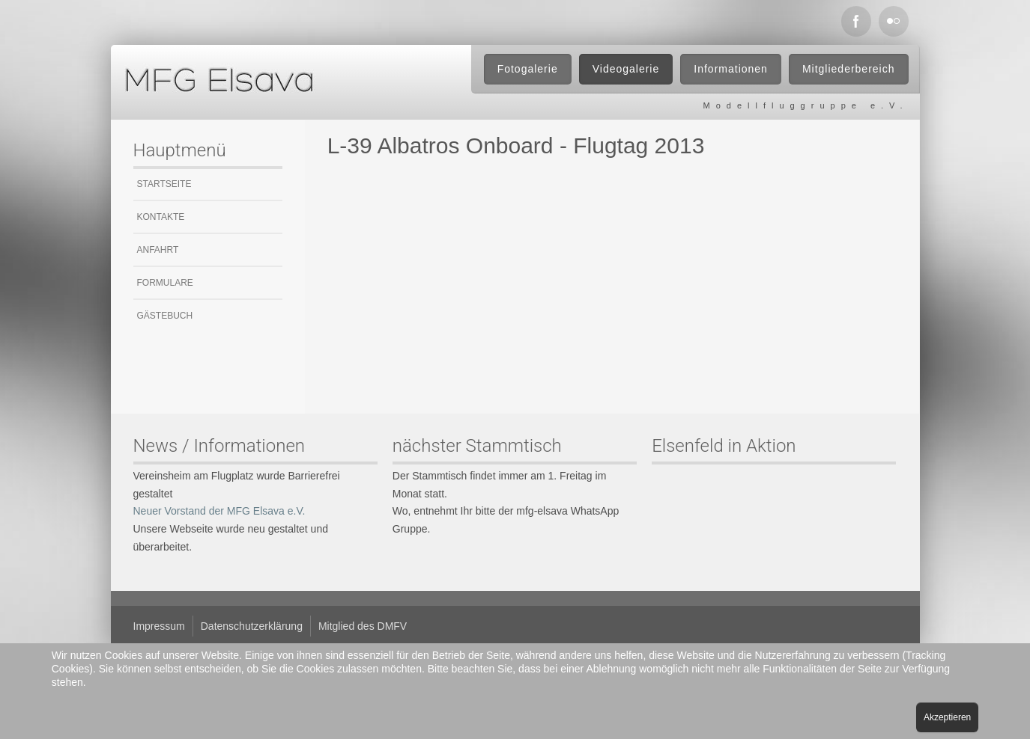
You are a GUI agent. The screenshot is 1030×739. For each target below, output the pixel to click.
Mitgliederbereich (848, 69)
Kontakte (161, 217)
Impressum (159, 626)
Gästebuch (165, 315)
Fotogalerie (527, 69)
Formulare (165, 282)
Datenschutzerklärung (252, 626)
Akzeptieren (947, 717)
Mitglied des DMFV (362, 626)
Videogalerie (626, 69)
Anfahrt (158, 250)
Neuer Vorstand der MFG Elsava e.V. (219, 511)
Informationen (731, 69)
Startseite (164, 184)
